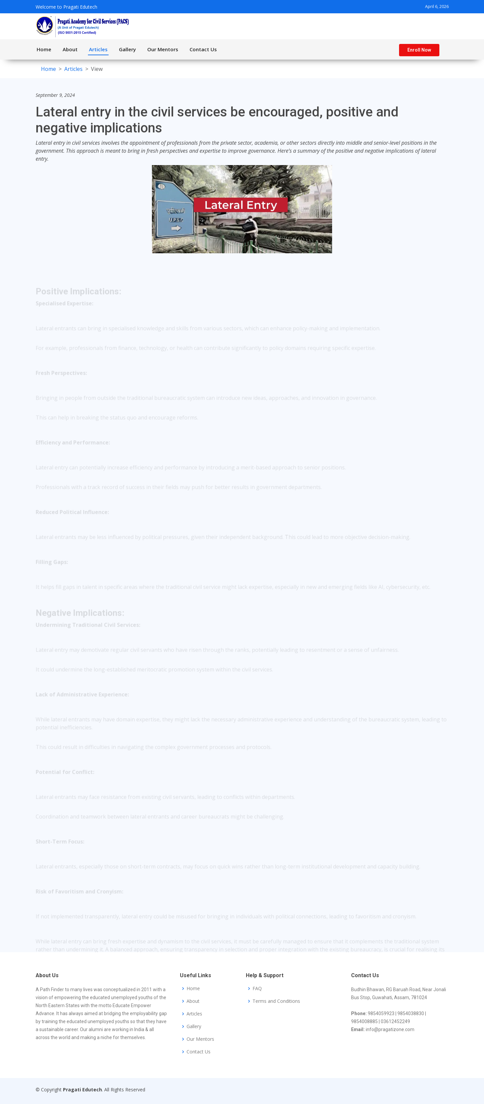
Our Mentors (162, 49)
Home (44, 49)
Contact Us (203, 49)
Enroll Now (419, 50)
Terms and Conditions (276, 1001)
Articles (98, 49)
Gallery (127, 49)
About (70, 49)
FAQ (257, 988)
